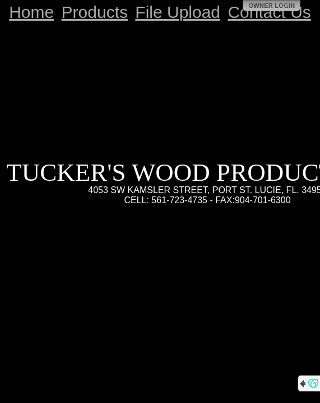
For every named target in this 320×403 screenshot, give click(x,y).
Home (31, 12)
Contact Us (269, 12)
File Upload (177, 12)
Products (95, 12)
